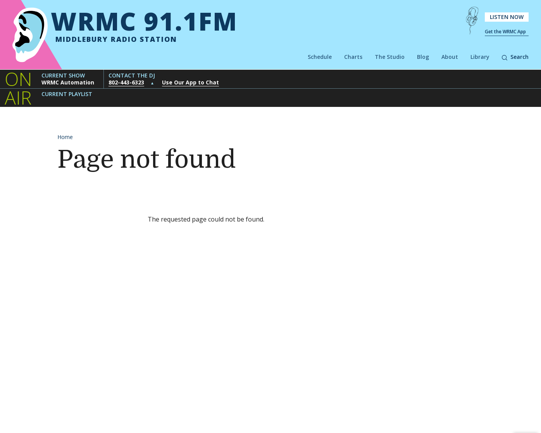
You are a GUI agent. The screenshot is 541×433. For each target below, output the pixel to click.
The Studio (390, 56)
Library (479, 56)
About (449, 56)
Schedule (320, 56)
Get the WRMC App (505, 31)
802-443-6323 (126, 82)
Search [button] (515, 56)
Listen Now (507, 17)
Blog (423, 56)
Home (65, 137)
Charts (353, 56)
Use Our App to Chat (190, 82)
